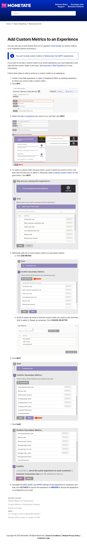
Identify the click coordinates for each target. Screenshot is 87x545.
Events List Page (15, 508)
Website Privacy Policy (71, 535)
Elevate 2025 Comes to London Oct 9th (24, 517)
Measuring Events (35, 24)
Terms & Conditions (53, 535)
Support (61, 7)
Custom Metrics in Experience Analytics (24, 504)
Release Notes (61, 4)
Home (8, 24)
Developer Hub (77, 4)
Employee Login (43, 538)
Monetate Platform (76, 7)
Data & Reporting (20, 24)
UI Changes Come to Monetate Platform (24, 514)
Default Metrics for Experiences (20, 501)
